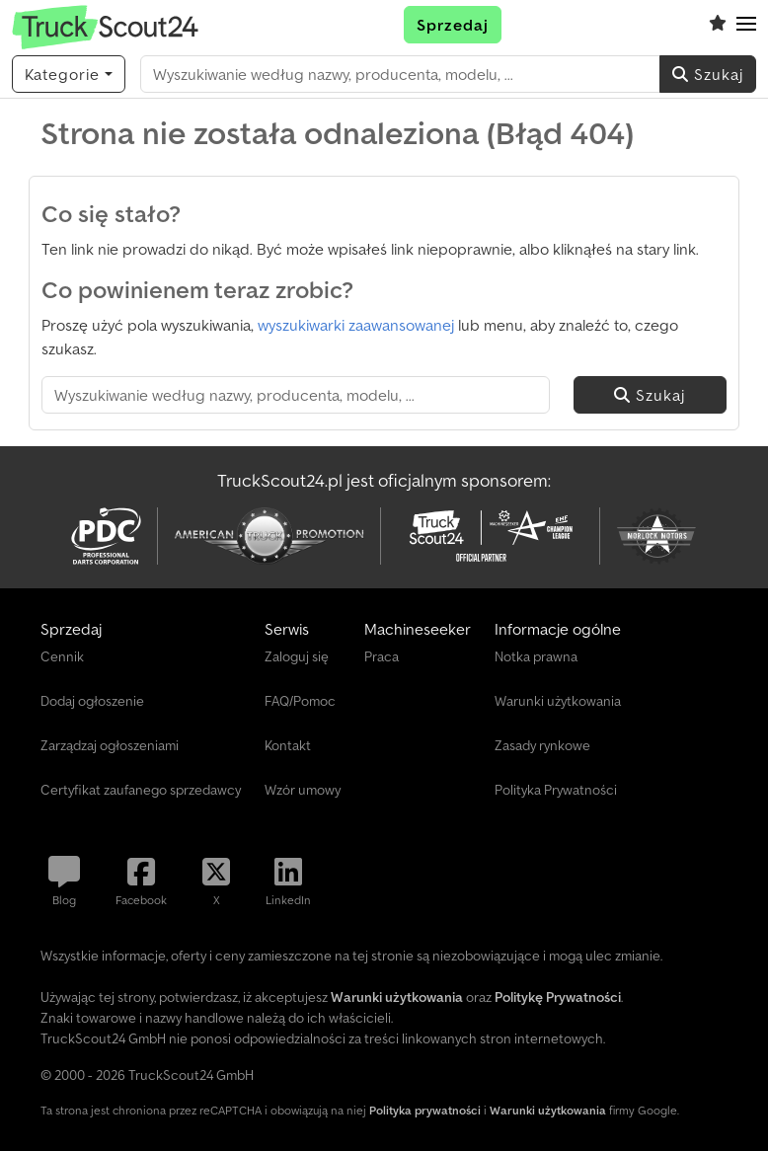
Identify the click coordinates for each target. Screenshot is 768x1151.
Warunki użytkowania (548, 1110)
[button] (746, 24)
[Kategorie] (68, 74)
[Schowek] (718, 24)
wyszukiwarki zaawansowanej (356, 325)
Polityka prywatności (425, 1110)
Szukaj (707, 74)
